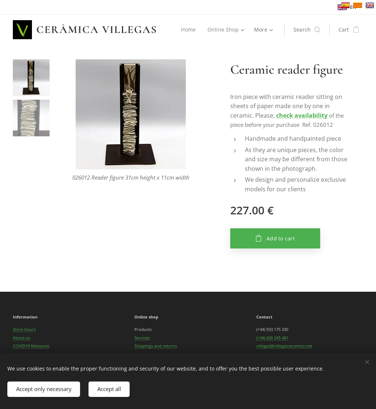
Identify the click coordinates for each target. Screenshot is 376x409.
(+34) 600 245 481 (272, 337)
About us (21, 337)
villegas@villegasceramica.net (284, 346)
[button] (306, 30)
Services (142, 337)
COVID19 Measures (31, 346)
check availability (302, 115)
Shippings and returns (155, 346)
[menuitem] (190, 30)
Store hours (24, 329)
